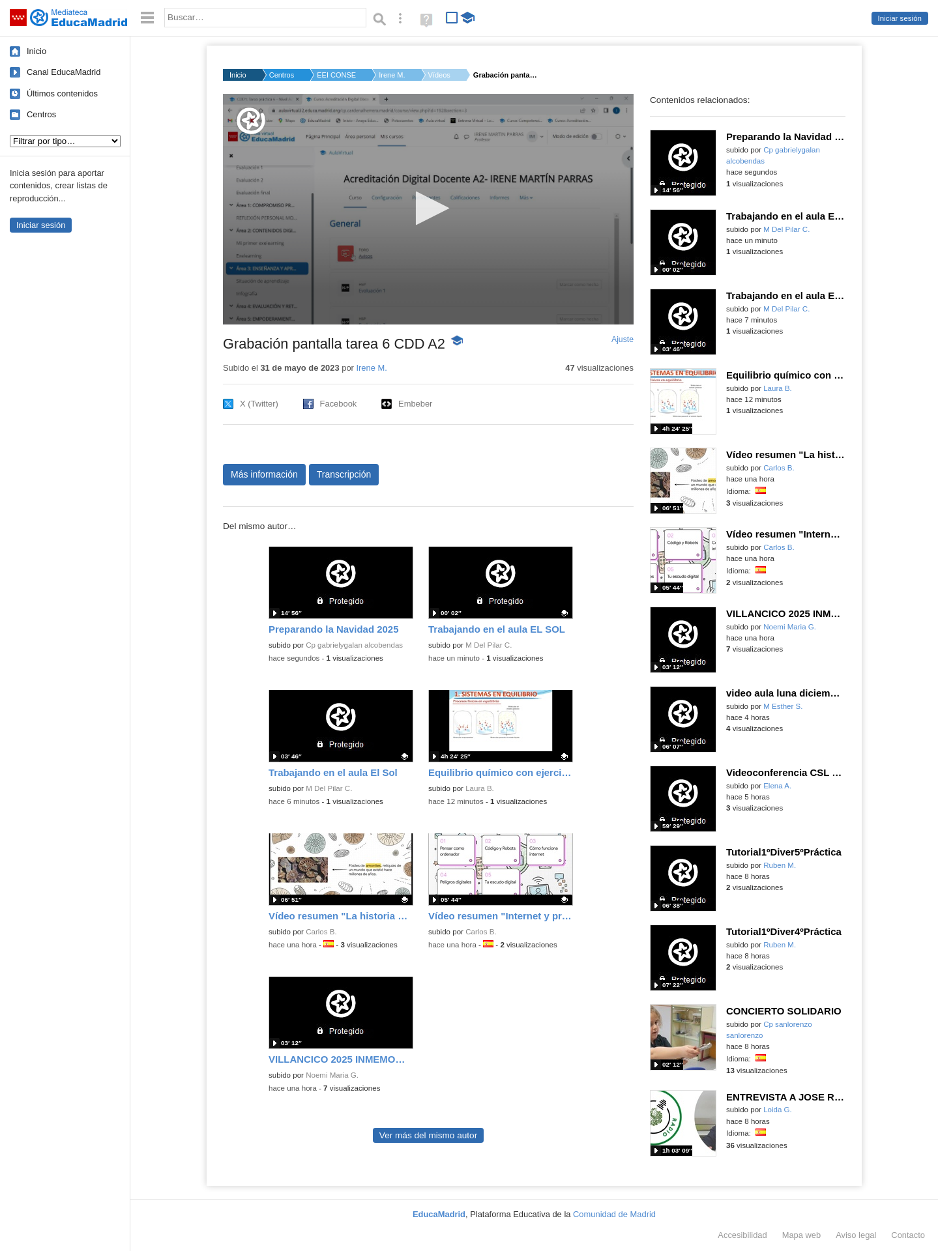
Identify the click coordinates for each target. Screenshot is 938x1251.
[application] (428, 209)
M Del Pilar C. (488, 645)
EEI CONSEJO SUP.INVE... (336, 75)
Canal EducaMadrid (63, 72)
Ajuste (622, 339)
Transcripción (344, 474)
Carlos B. (321, 932)
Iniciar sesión (900, 18)
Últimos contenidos (62, 93)
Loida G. (777, 1110)
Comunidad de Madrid (614, 1214)
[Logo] (251, 121)
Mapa (801, 1235)
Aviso (856, 1235)
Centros (41, 114)
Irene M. (392, 75)
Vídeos (439, 75)
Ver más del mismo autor (428, 1135)
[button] (428, 208)
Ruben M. (779, 865)
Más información (264, 474)
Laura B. (479, 788)
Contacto (908, 1235)
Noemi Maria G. (332, 1075)
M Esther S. (782, 706)
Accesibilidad (742, 1235)
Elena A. (777, 786)
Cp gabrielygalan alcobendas (354, 645)
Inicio (36, 51)
